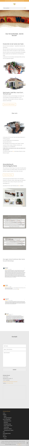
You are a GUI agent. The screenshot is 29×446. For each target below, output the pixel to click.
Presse (5, 438)
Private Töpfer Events (8, 425)
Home (4, 413)
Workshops (6, 422)
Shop (4, 432)
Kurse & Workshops (9, 104)
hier (13, 151)
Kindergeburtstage (7, 424)
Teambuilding (6, 427)
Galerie (5, 416)
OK (19, 444)
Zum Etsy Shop (8, 175)
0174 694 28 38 (8, 0)
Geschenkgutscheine (7, 433)
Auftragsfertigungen (8, 417)
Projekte (4, 414)
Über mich (5, 436)
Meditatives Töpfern (8, 428)
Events (4, 435)
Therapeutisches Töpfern (8, 430)
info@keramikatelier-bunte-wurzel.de (10, 381)
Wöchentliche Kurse (7, 421)
